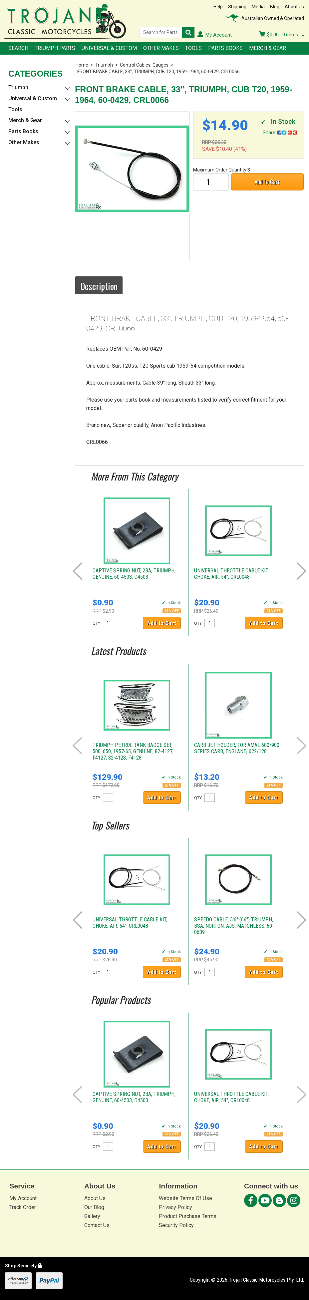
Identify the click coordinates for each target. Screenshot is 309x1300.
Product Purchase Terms (187, 1216)
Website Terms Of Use (185, 1198)
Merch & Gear (267, 48)
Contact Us (97, 1225)
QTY (96, 623)
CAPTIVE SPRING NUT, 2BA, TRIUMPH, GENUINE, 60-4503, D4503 (134, 573)
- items (281, 34)
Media (258, 6)
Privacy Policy (175, 1207)
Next (301, 571)
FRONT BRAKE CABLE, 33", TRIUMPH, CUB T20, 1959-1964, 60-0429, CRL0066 (158, 71)
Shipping (237, 6)
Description (99, 286)
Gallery (92, 1216)
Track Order (22, 1207)
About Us (294, 6)
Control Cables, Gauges (144, 65)
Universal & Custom (109, 48)
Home (82, 65)
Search (18, 48)
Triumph (104, 65)
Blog (274, 6)
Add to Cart (267, 181)
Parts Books (225, 48)
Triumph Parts (55, 48)
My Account (23, 1198)
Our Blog (94, 1207)
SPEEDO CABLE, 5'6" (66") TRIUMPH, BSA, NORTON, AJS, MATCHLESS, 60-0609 (234, 925)
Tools (193, 48)
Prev (77, 571)
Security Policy (176, 1225)
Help (218, 6)
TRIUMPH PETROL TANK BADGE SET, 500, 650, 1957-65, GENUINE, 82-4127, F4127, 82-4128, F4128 (133, 751)
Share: (280, 132)
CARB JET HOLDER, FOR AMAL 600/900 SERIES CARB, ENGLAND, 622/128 (236, 748)
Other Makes (161, 48)
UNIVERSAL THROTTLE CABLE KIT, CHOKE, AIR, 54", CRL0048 (231, 573)
